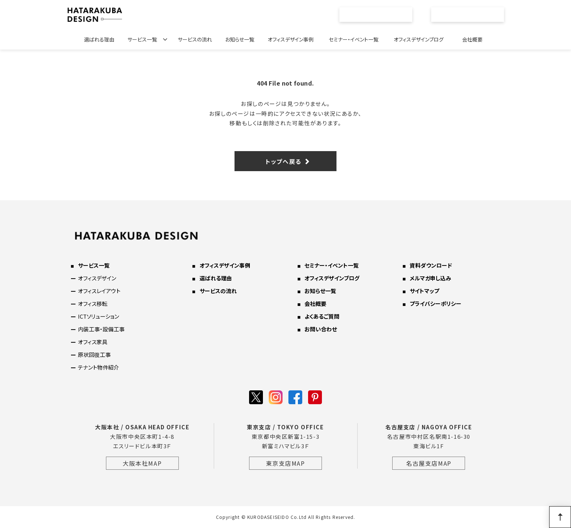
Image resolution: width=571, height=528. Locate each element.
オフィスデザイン (97, 278)
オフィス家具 (92, 342)
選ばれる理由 (99, 39)
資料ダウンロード (431, 265)
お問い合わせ (471, 14)
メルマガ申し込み (430, 278)
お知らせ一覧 (239, 39)
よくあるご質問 (321, 316)
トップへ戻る (283, 161)
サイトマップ (424, 291)
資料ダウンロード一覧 (380, 14)
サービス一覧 (142, 39)
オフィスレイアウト (99, 291)
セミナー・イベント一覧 (353, 39)
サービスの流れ (195, 39)
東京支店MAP (285, 463)
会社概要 (472, 39)
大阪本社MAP (142, 463)
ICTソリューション (98, 316)
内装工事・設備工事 (101, 329)
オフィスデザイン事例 (291, 39)
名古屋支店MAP (429, 463)
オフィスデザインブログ (419, 39)
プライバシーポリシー (435, 303)
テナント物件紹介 (98, 367)
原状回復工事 (94, 354)
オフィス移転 (92, 303)
